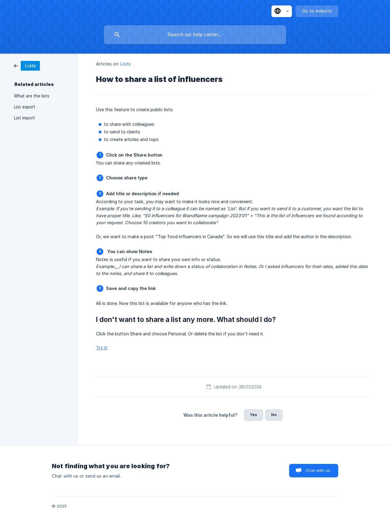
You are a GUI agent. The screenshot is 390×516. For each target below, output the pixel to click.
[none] (281, 11)
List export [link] (24, 106)
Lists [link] (125, 63)
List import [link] (24, 117)
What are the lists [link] (31, 96)
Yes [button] (253, 414)
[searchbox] (195, 34)
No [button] (274, 414)
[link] (27, 65)
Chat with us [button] (318, 470)
